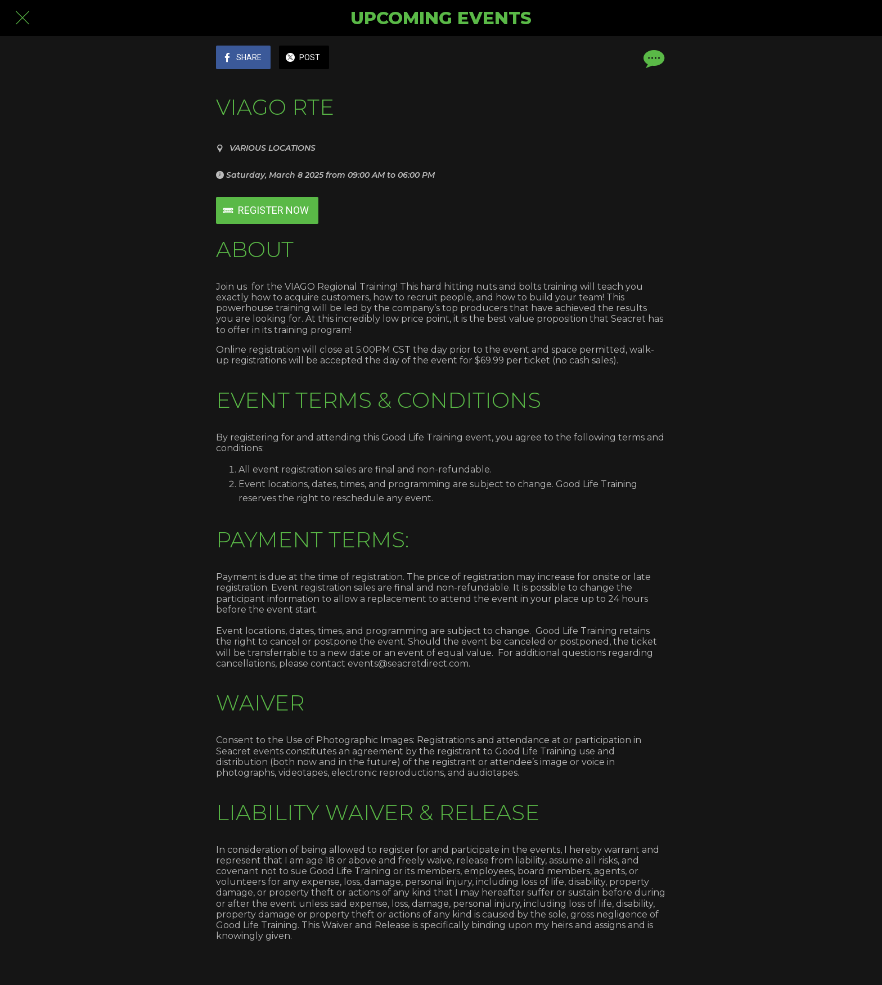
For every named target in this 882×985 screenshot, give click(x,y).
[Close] (22, 18)
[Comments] (652, 58)
